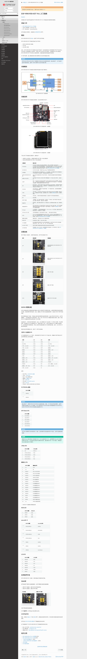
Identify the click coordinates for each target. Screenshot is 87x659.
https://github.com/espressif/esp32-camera (38, 630)
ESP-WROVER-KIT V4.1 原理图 (53, 168)
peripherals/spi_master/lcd (35, 627)
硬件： (4, 22)
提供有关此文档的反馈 (42, 646)
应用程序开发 (38, 32)
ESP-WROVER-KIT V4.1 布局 (29, 637)
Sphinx (24, 656)
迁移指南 (3, 49)
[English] (23, 17)
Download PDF (60, 656)
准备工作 (3, 20)
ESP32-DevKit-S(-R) (7, 30)
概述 (3, 18)
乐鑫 (32, 38)
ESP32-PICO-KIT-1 (7, 32)
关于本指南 (3, 62)
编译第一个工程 (5, 40)
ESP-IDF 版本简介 (4, 56)
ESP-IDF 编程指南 (9, 4)
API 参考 (3, 44)
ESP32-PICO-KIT (6, 27)
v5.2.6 (44, 9)
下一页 (61, 649)
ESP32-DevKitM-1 (7, 35)
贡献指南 (3, 55)
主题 (34, 656)
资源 (2, 58)
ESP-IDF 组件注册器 (29, 621)
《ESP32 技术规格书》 (28, 639)
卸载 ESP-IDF (4, 42)
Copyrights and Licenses (5, 60)
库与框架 (3, 53)
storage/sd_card (32, 628)
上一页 (24, 649)
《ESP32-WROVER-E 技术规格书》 (30, 640)
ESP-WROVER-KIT (7, 25)
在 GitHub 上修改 (59, 2)
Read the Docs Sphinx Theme (45, 656)
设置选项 (54, 192)
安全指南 (3, 51)
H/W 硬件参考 (4, 46)
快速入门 (2, 16)
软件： (4, 37)
